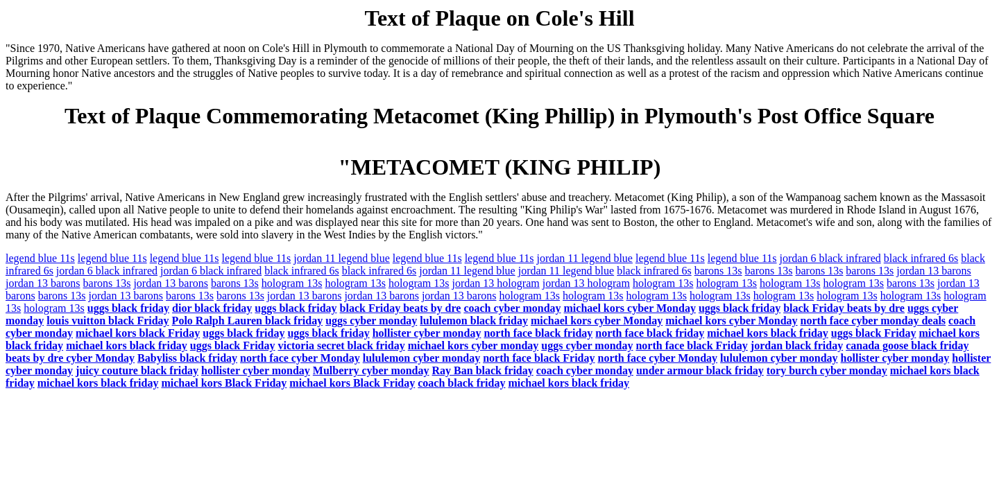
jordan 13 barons (933, 271)
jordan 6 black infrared (830, 258)
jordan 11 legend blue (341, 258)
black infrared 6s (921, 258)
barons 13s (718, 271)
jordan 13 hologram (495, 283)
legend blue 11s (40, 258)
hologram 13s (292, 283)
